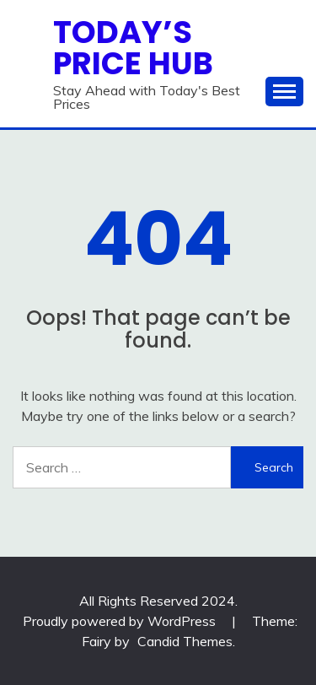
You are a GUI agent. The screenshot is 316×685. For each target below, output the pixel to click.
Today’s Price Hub (133, 47)
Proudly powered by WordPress (121, 620)
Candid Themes (185, 641)
